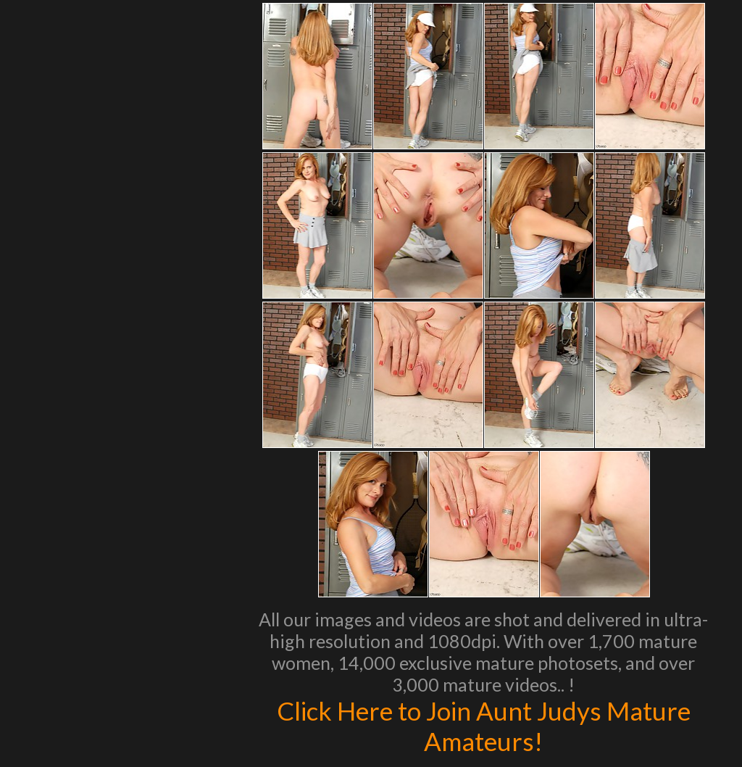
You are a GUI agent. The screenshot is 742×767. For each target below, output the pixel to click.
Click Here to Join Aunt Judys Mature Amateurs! (484, 725)
